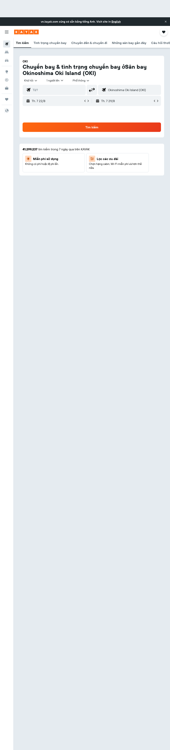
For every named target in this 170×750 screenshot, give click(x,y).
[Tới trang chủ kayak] (26, 32)
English (116, 21)
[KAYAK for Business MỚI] (7, 88)
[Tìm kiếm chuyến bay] (7, 44)
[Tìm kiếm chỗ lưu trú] (7, 52)
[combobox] (81, 80)
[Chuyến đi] (7, 99)
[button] (165, 21)
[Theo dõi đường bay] (7, 80)
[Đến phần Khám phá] (7, 72)
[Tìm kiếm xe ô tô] (7, 60)
